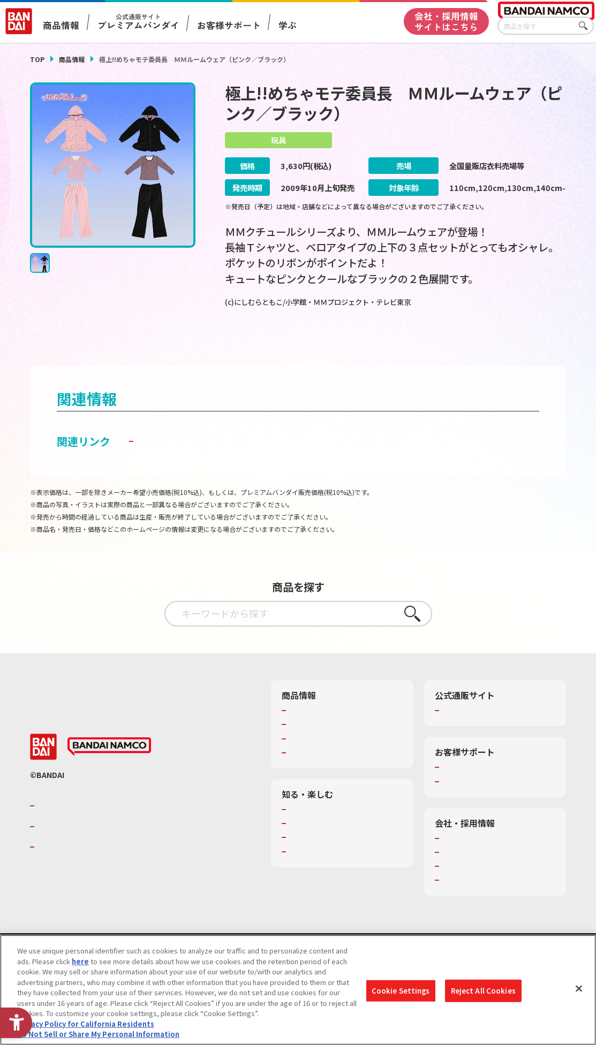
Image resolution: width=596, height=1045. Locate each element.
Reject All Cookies (483, 991)
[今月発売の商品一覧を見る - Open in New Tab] (310, 344)
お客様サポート (229, 25)
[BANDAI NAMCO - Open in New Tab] (109, 770)
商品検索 (303, 734)
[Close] (579, 989)
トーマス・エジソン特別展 (331, 847)
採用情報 (456, 876)
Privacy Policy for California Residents (85, 1024)
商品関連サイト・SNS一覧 (330, 776)
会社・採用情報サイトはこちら (446, 21)
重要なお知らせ (466, 805)
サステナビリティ (469, 890)
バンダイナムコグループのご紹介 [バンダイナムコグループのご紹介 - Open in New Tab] (101, 829)
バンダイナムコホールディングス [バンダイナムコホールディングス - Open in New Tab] (101, 850)
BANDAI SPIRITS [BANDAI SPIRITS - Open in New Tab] (70, 870)
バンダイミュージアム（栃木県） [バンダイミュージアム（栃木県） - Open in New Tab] (341, 884)
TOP (37, 59)
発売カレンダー (313, 748)
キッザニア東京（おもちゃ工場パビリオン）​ (345, 865)
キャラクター (309, 762)
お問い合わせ (463, 904)
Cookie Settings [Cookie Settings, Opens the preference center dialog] (401, 991)
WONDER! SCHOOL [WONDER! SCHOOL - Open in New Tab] (319, 833)
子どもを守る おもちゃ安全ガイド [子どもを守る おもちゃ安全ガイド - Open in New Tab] (218, 464)
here (80, 961)
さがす (586, 26)
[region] (298, 990)
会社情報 (456, 861)
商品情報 (72, 59)
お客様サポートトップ (477, 791)
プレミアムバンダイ (473, 734)
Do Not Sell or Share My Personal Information (98, 1034)
